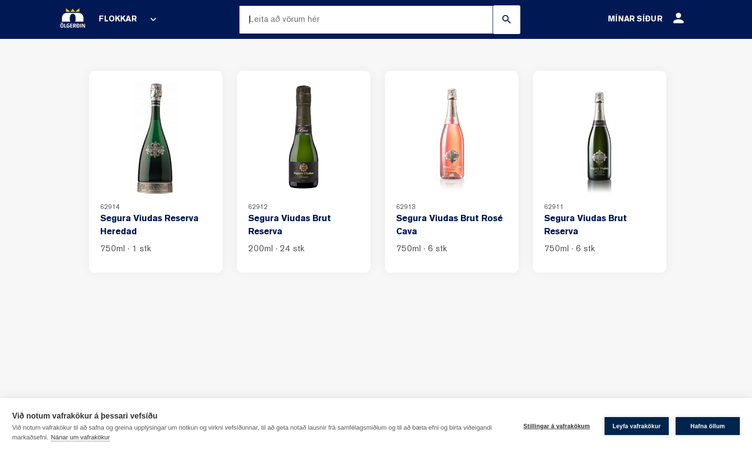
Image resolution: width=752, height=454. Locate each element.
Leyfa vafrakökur (636, 426)
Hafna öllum (708, 426)
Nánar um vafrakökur (80, 437)
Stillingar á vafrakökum (556, 426)
